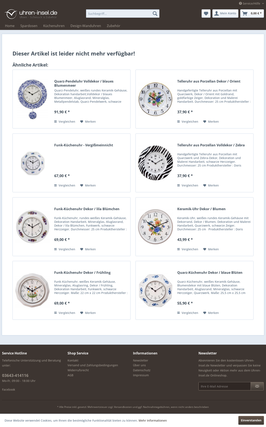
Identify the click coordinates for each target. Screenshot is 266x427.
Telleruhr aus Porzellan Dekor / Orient (208, 81)
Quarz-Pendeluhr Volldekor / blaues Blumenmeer (83, 83)
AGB (70, 375)
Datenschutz (141, 370)
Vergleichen (64, 121)
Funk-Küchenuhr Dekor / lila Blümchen (86, 209)
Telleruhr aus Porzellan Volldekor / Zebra (211, 145)
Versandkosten (123, 407)
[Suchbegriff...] (122, 13)
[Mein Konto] (225, 13)
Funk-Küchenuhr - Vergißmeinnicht (83, 145)
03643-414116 (15, 375)
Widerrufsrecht (78, 370)
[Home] (9, 26)
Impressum (141, 375)
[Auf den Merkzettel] (88, 121)
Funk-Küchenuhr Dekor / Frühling (82, 272)
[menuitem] (122, 13)
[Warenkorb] (252, 13)
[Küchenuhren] (54, 26)
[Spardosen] (28, 26)
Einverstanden (251, 420)
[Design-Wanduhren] (86, 26)
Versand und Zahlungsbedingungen (93, 365)
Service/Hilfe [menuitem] (250, 3)
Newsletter (140, 360)
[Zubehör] (113, 26)
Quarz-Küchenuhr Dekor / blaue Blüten (210, 272)
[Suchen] (155, 13)
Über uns (139, 365)
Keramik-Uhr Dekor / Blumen (201, 209)
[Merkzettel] (206, 13)
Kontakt (73, 360)
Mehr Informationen (153, 420)
